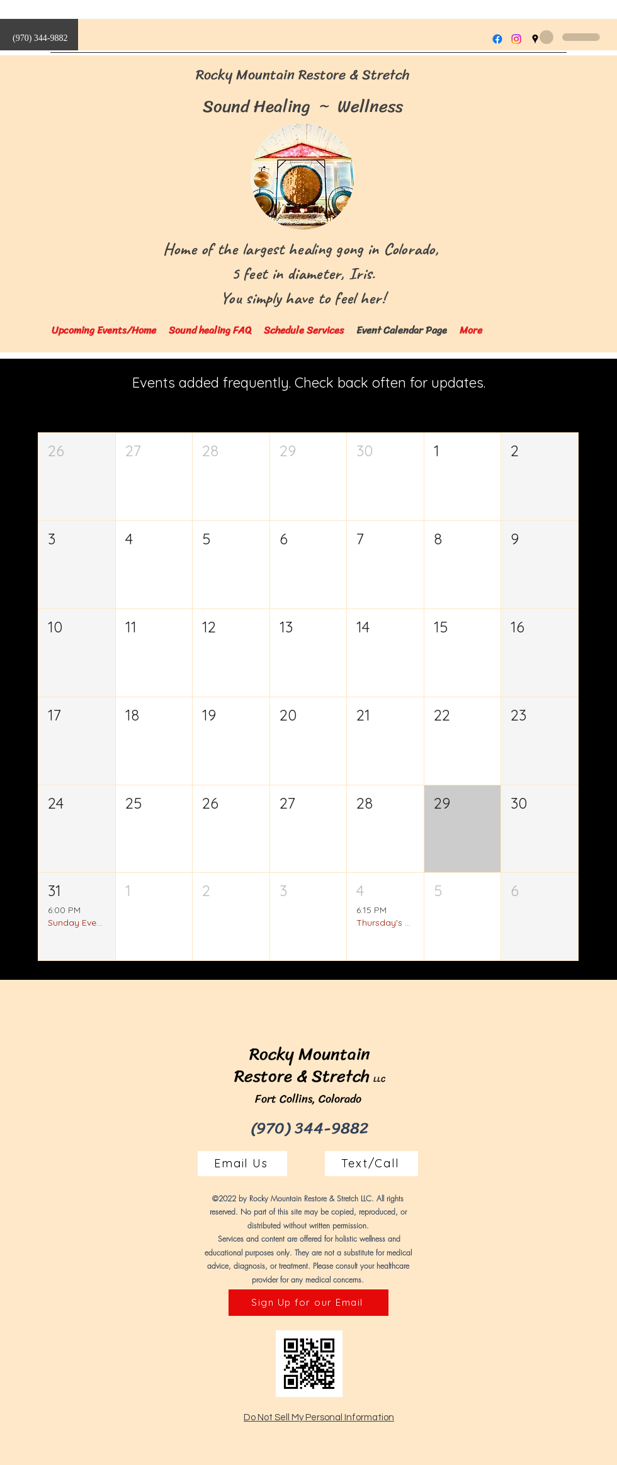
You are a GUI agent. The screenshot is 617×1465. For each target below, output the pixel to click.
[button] (77, 476)
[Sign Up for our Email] (308, 1302)
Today (553, 387)
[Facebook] (497, 39)
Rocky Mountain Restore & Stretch (303, 74)
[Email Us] (242, 1163)
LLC (379, 1079)
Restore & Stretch (302, 1076)
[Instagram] (516, 39)
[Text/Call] (371, 1163)
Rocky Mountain (309, 1054)
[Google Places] (535, 39)
